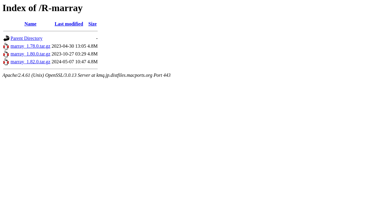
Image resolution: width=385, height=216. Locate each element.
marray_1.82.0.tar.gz (30, 61)
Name (30, 23)
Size (92, 23)
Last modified (69, 23)
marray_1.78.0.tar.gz (30, 46)
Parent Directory (26, 38)
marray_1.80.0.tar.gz (30, 53)
